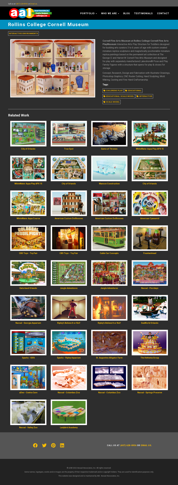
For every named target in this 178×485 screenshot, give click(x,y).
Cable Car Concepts (109, 253)
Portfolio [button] (88, 13)
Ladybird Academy (69, 427)
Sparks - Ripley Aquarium (69, 358)
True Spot (68, 149)
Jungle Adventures (69, 288)
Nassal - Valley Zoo (28, 427)
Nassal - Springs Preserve (149, 392)
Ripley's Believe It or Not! (68, 323)
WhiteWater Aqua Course (28, 218)
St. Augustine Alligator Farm (109, 358)
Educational (133, 91)
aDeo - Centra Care (28, 392)
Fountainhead (149, 253)
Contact (163, 13)
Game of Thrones (109, 149)
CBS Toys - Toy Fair (28, 253)
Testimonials (143, 13)
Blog (126, 13)
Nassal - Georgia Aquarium (28, 323)
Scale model (111, 102)
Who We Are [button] (110, 13)
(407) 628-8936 (22, 4)
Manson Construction (109, 183)
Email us (33, 4)
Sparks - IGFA (28, 358)
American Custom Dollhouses (69, 218)
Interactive (144, 96)
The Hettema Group (149, 358)
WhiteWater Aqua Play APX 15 (150, 149)
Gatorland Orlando (28, 288)
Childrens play (113, 91)
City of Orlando (28, 149)
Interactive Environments (23, 34)
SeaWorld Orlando (149, 323)
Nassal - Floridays (149, 288)
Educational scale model (118, 96)
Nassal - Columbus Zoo (69, 392)
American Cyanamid (149, 218)
